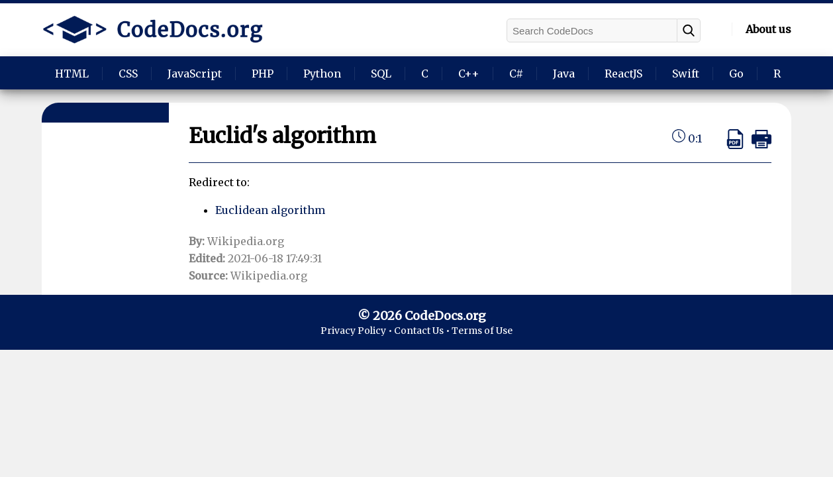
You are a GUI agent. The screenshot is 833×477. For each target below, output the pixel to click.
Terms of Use (482, 331)
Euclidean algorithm (270, 210)
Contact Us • (423, 331)
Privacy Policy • (357, 331)
